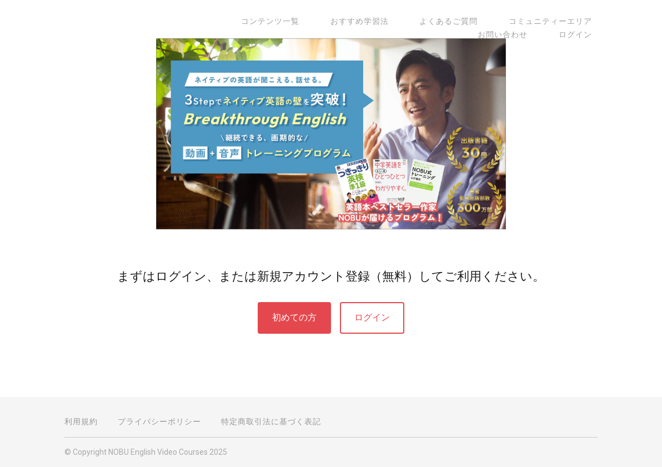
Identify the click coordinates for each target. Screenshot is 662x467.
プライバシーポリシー (159, 421)
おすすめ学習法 (317, 21)
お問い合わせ (573, 21)
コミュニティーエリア (486, 21)
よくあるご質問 (395, 21)
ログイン (581, 34)
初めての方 (294, 317)
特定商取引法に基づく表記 (271, 421)
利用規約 (81, 421)
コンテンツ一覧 (238, 21)
